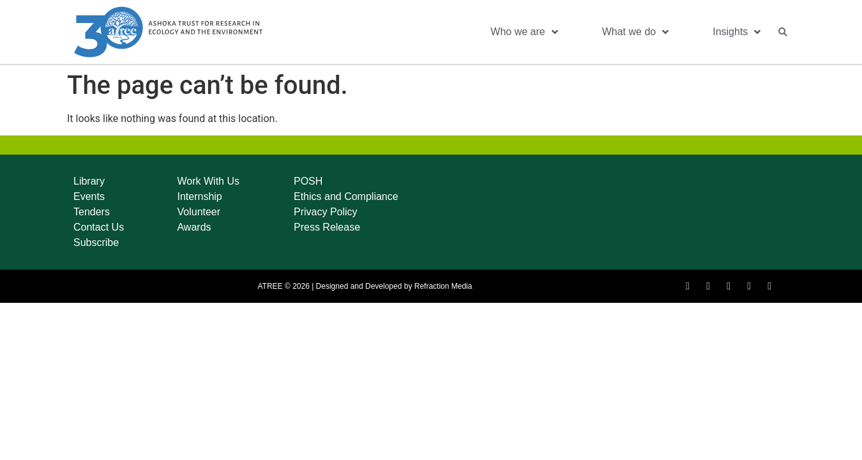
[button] (783, 32)
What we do (635, 32)
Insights (736, 32)
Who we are (523, 32)
